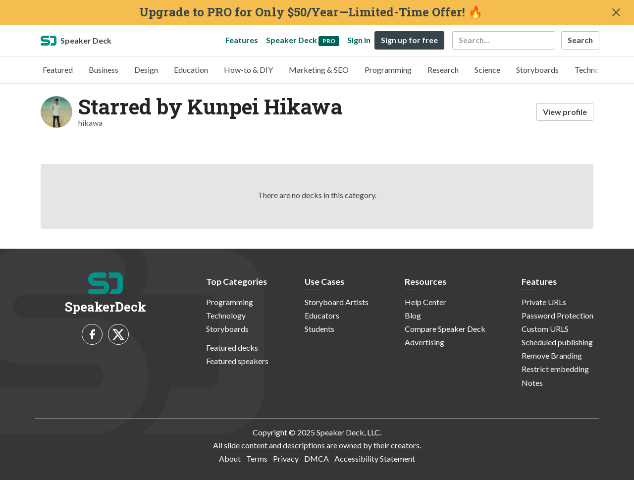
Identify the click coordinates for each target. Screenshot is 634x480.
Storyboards (537, 69)
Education (191, 69)
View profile (565, 111)
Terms (256, 458)
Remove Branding (552, 355)
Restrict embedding (555, 368)
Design (146, 69)
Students (319, 328)
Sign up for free (409, 40)
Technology (594, 69)
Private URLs (544, 302)
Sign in (358, 40)
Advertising (424, 342)
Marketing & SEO (319, 69)
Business (103, 69)
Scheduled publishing (557, 342)
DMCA (316, 458)
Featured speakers (237, 361)
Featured (58, 69)
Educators (322, 315)
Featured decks (232, 347)
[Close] (616, 12)
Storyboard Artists (337, 302)
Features (241, 40)
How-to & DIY (248, 69)
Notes (532, 382)
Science (487, 69)
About (230, 458)
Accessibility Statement (374, 458)
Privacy (286, 458)
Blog (413, 315)
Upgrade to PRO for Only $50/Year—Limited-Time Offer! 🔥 (311, 12)
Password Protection (557, 315)
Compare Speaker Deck (445, 328)
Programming (388, 69)
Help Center (425, 302)
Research (443, 69)
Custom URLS (545, 328)
